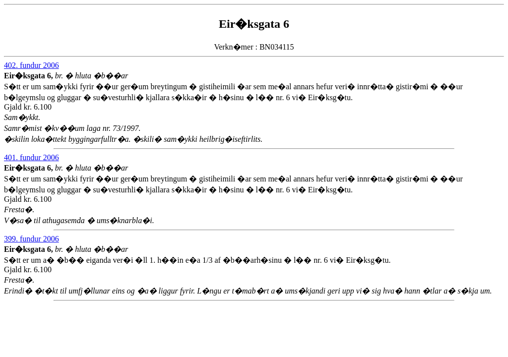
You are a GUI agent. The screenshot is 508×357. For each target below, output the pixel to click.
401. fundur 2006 (31, 157)
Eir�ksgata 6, (29, 75)
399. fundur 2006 (31, 239)
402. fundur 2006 (31, 65)
